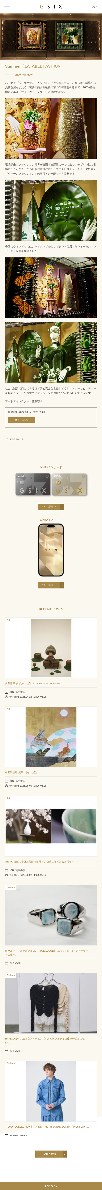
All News (50, 1153)
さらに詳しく (49, 506)
